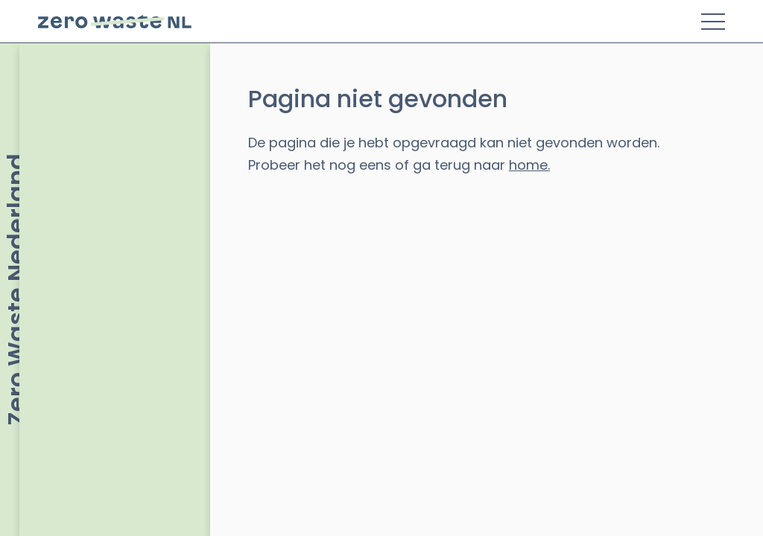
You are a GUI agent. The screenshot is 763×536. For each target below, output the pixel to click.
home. (529, 165)
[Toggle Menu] (713, 21)
